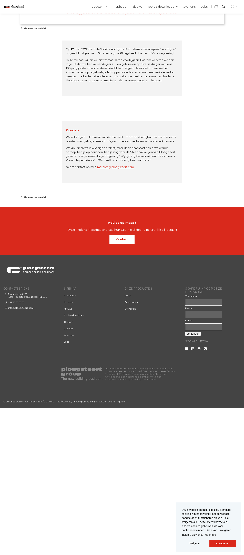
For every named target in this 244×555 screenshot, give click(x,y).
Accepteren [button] (222, 543)
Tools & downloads (161, 6)
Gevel (128, 442)
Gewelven (130, 455)
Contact (122, 385)
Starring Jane (118, 548)
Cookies (66, 548)
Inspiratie (119, 6)
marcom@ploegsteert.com (115, 313)
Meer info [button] (210, 534)
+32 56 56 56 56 (16, 449)
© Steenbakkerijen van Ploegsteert (22, 548)
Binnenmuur (131, 448)
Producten (96, 6)
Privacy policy (80, 548)
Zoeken (68, 475)
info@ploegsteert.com (21, 454)
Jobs (204, 6)
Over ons (189, 6)
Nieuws (137, 6)
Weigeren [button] (194, 543)
